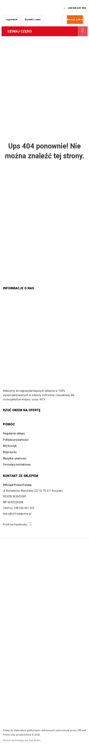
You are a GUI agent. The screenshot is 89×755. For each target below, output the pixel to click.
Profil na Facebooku (17, 523)
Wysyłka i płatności (14, 458)
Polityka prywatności (15, 439)
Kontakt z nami (32, 19)
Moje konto (10, 452)
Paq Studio (34, 740)
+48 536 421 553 (76, 8)
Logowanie (11, 19)
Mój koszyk (10, 445)
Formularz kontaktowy (17, 464)
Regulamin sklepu (14, 433)
